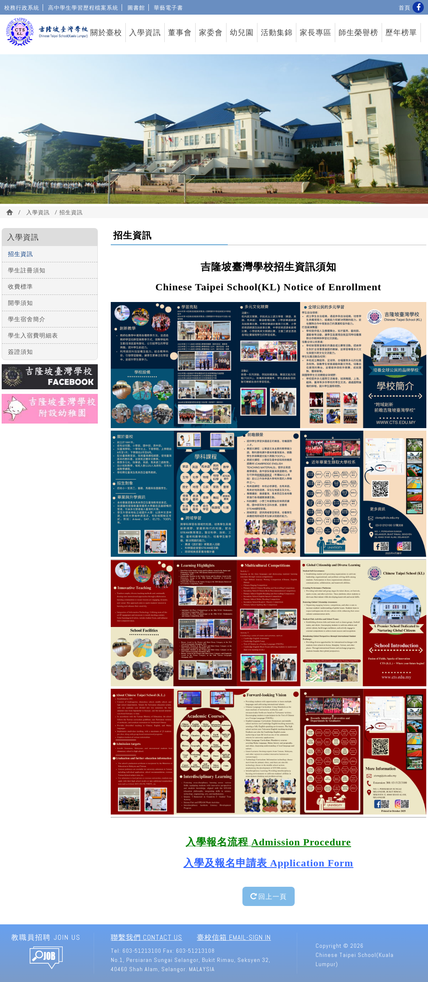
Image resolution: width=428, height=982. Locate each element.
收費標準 (20, 286)
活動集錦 (277, 32)
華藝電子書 (168, 7)
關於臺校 (106, 32)
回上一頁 (268, 896)
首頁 (404, 7)
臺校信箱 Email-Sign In (234, 937)
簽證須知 (20, 351)
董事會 (180, 32)
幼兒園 (242, 32)
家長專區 (315, 32)
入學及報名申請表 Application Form (268, 863)
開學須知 (20, 302)
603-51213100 (141, 950)
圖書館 (136, 7)
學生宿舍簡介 (27, 318)
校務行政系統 (21, 7)
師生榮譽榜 (358, 32)
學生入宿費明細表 (33, 335)
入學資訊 (145, 32)
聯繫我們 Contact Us (146, 937)
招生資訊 (20, 253)
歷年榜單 (401, 32)
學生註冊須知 (27, 270)
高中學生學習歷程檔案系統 (83, 7)
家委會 (211, 32)
